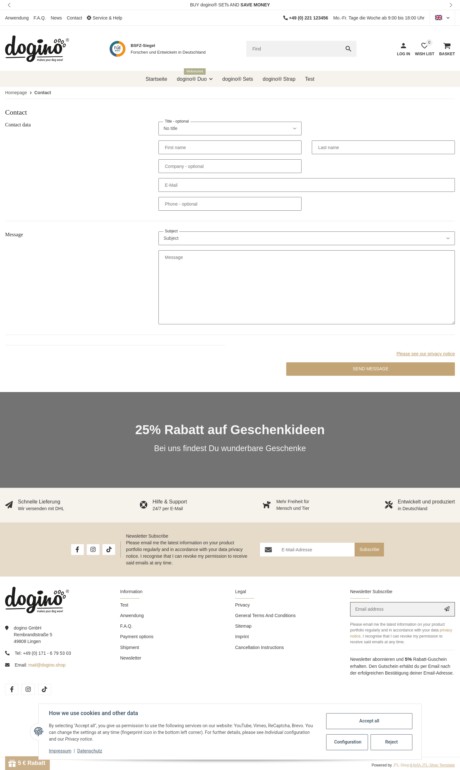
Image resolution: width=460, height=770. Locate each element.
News (56, 17)
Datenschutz (89, 750)
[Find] (293, 49)
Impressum (60, 750)
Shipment (129, 647)
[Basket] (444, 48)
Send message (370, 368)
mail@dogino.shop (46, 665)
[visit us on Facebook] (77, 549)
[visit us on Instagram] (93, 549)
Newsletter (130, 658)
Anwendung (17, 17)
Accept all (369, 720)
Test (124, 605)
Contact (74, 17)
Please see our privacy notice (425, 353)
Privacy (242, 605)
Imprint (242, 636)
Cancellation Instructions (259, 647)
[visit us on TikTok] (108, 549)
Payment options (136, 636)
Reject (391, 741)
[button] (9, 5)
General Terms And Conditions (265, 615)
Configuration (347, 741)
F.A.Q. (40, 17)
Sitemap (243, 626)
